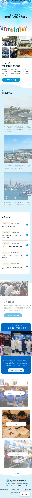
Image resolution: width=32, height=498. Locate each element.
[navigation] (29, 2)
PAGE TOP (16, 473)
